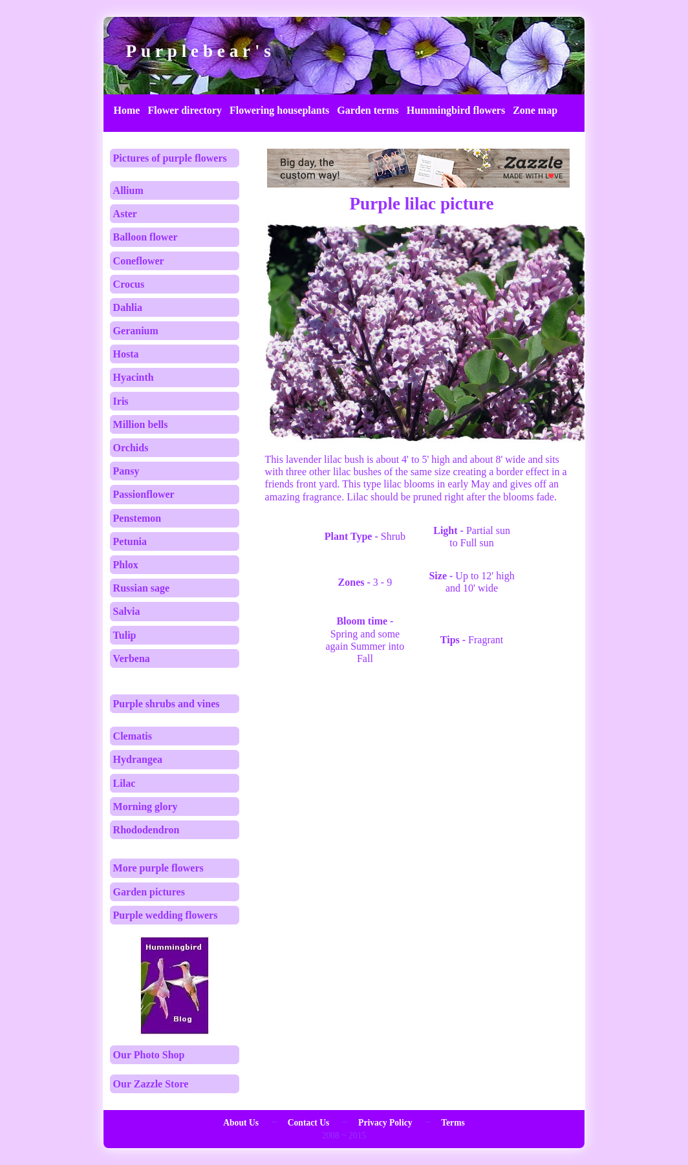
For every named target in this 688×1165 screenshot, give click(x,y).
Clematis (132, 736)
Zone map (535, 110)
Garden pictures (149, 891)
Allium (128, 190)
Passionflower (144, 494)
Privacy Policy (385, 1123)
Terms (453, 1123)
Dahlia (127, 307)
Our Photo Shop (149, 1054)
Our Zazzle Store (151, 1083)
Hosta (126, 353)
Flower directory (184, 110)
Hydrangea (137, 759)
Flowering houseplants (279, 110)
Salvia (126, 611)
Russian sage (141, 587)
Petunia (130, 541)
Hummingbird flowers (456, 110)
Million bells (140, 424)
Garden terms (368, 110)
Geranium (135, 330)
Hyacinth (133, 377)
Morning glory (145, 806)
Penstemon (137, 518)
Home (127, 110)
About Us (241, 1123)
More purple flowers (158, 867)
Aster (125, 213)
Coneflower (138, 260)
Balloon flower (145, 236)
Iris (121, 401)
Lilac (124, 783)
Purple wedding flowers (165, 915)
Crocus (129, 284)
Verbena (131, 658)
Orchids (131, 447)
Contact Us (309, 1123)
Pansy (126, 470)
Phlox (125, 564)
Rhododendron (146, 829)
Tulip (124, 635)
